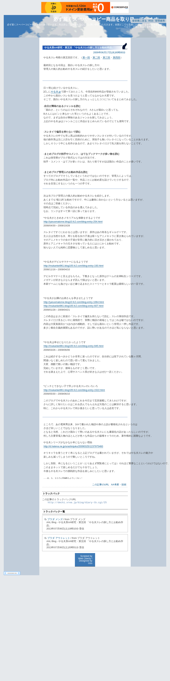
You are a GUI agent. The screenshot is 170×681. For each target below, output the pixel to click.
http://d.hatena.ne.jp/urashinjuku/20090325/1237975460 (73, 446)
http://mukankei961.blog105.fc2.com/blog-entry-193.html (73, 265)
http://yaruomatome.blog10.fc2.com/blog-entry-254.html (73, 221)
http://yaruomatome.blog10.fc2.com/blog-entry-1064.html (74, 302)
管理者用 (160, 20)
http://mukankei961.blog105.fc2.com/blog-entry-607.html (73, 305)
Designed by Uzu (85, 562)
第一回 (86, 57)
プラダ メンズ (55, 519)
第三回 (106, 57)
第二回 (96, 57)
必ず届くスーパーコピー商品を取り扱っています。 (108, 19)
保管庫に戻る (139, 20)
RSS (150, 20)
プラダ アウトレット (58, 538)
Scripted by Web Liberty (85, 557)
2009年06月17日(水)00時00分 (109, 52)
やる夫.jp (56, 91)
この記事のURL (100, 484)
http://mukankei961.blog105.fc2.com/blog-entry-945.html (73, 346)
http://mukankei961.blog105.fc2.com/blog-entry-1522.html (74, 390)
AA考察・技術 (118, 484)
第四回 (116, 57)
